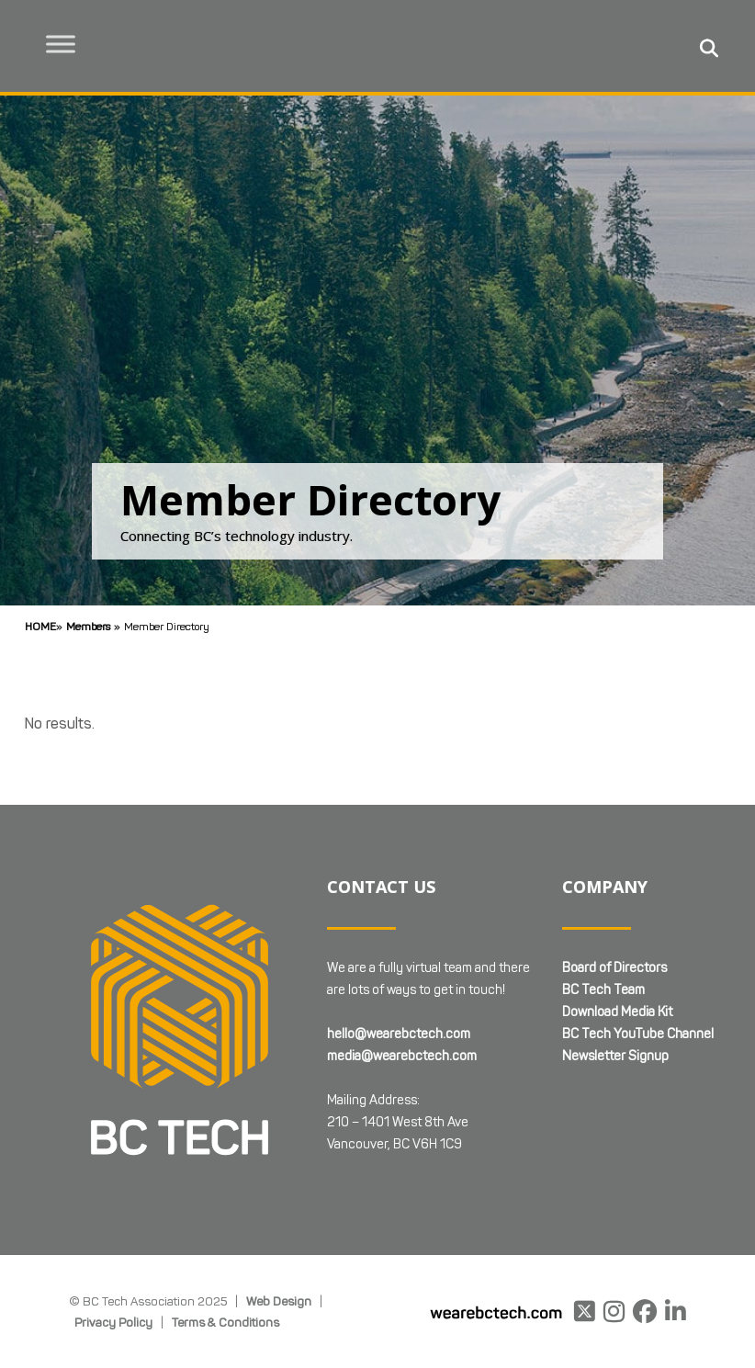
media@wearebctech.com (402, 1056)
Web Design (278, 1301)
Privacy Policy (113, 1322)
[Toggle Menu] (65, 43)
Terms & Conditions (225, 1322)
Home (40, 626)
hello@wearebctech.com (398, 1034)
